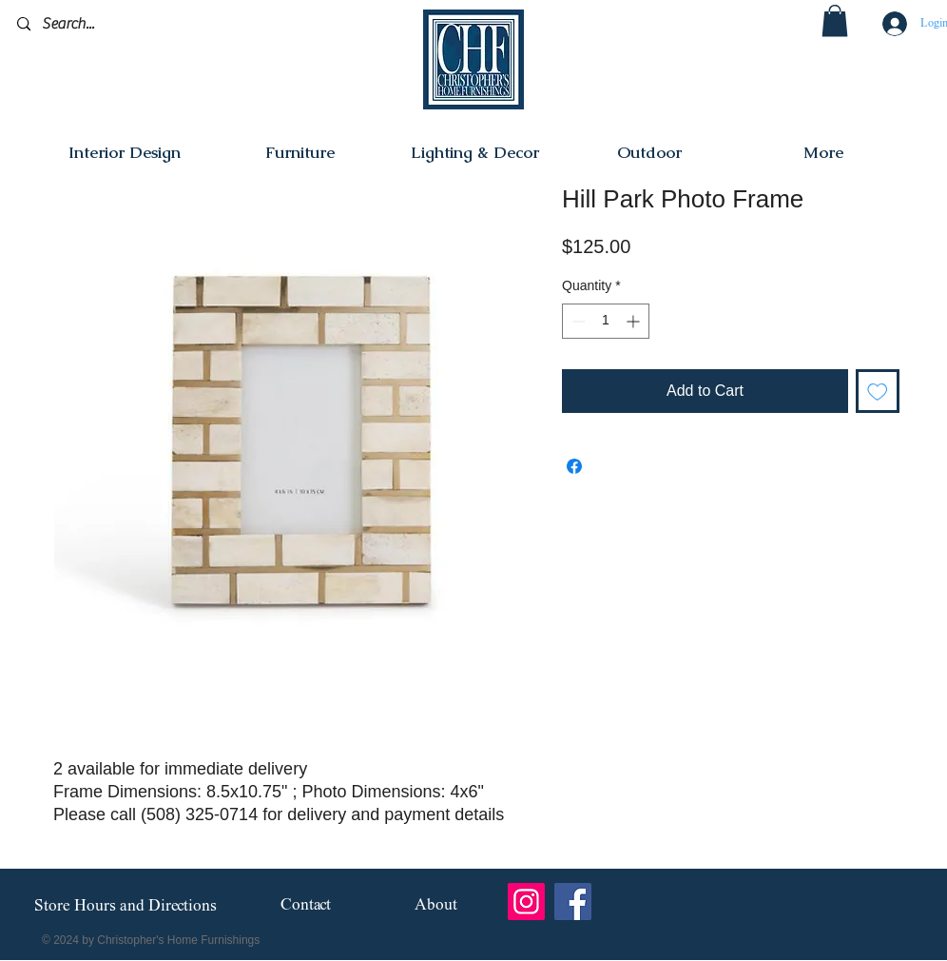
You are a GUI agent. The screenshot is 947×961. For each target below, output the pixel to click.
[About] (436, 906)
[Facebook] (572, 901)
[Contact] (306, 906)
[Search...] (107, 24)
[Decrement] (577, 321)
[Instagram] (526, 901)
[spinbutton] (606, 321)
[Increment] (635, 321)
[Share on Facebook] (574, 466)
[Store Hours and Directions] (125, 907)
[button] (834, 20)
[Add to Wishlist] (877, 391)
